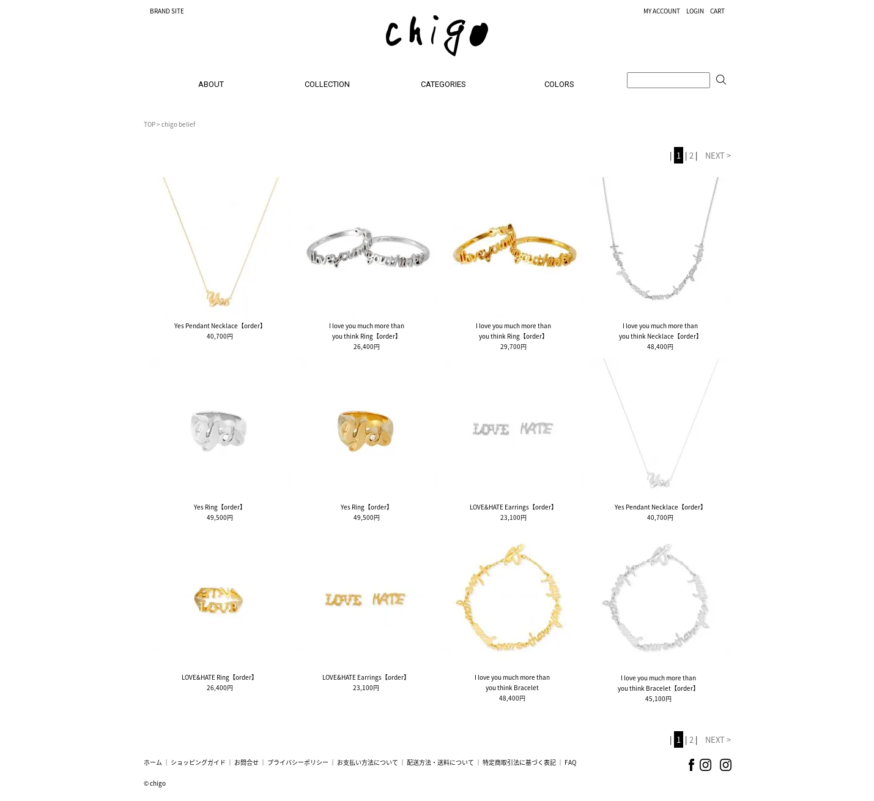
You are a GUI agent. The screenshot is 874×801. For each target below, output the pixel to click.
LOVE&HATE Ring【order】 (219, 677)
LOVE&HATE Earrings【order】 (513, 506)
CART (717, 10)
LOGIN (695, 10)
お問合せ (246, 762)
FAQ (570, 762)
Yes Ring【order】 (220, 506)
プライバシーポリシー (297, 762)
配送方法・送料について (440, 762)
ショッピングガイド (198, 762)
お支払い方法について (367, 762)
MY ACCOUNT (661, 10)
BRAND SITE (167, 10)
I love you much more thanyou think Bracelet (512, 682)
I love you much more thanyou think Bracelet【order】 (658, 683)
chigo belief (178, 124)
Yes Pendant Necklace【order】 (220, 325)
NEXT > (718, 155)
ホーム (153, 762)
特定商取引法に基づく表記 (519, 762)
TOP (149, 124)
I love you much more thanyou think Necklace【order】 (660, 330)
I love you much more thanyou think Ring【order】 (366, 330)
